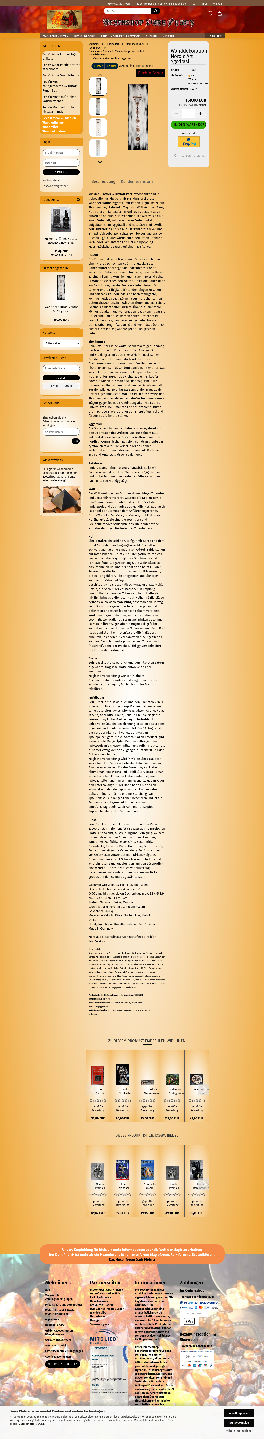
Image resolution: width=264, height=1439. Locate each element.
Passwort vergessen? (55, 186)
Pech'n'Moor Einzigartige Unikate (59, 56)
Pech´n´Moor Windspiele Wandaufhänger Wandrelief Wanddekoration (59, 124)
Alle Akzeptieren (239, 1413)
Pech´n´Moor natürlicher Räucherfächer (59, 99)
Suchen (61, 377)
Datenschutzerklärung (31, 1423)
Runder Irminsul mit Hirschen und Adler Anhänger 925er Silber (174, 1186)
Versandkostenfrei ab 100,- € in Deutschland (161, 3)
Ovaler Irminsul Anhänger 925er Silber (100, 1186)
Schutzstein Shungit (55, 480)
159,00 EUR (61, 319)
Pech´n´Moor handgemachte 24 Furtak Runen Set (59, 86)
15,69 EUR (61, 251)
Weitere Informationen (239, 1430)
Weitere (169, 36)
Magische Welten (56, 36)
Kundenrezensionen (138, 181)
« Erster (98, 66)
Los (75, 441)
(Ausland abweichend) (198, 83)
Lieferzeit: (177, 75)
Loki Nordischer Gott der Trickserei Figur (125, 1091)
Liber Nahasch (124, 1186)
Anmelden (61, 172)
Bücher (151, 36)
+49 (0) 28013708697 (119, 3)
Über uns (214, 36)
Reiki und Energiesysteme (120, 36)
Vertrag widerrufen (63, 1364)
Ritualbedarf (84, 36)
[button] (219, 14)
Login (217, 3)
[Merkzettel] (210, 14)
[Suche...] (155, 11)
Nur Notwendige (239, 1422)
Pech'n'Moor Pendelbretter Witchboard (61, 67)
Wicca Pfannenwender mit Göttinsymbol (153, 1091)
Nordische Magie (150, 1186)
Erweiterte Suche (61, 386)
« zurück (111, 66)
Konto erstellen (52, 180)
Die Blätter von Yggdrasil (99, 1091)
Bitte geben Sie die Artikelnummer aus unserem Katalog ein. (60, 421)
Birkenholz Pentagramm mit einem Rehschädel (176, 1091)
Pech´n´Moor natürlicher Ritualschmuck (59, 110)
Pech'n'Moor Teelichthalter (60, 75)
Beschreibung (103, 181)
